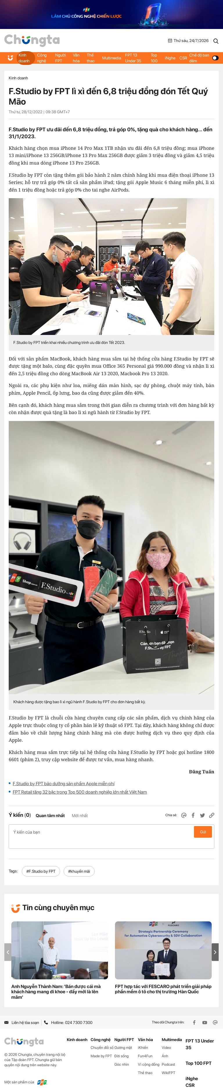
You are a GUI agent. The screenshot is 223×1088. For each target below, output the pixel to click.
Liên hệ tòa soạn (21, 1013)
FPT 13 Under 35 (133, 58)
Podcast (168, 1055)
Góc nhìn (121, 1055)
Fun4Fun (145, 1047)
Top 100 (154, 58)
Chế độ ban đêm (204, 58)
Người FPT (60, 58)
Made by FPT (101, 1047)
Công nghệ (41, 58)
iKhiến (143, 1038)
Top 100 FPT (199, 1054)
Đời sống (121, 1047)
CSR (183, 58)
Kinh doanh (24, 58)
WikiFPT (168, 1063)
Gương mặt (123, 1038)
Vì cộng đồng (148, 1055)
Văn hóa (76, 58)
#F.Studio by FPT (40, 862)
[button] (215, 943)
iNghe (170, 58)
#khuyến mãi (79, 862)
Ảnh (165, 1047)
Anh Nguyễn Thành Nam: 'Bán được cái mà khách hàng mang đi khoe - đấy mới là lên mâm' (56, 982)
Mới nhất (80, 815)
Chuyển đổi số (102, 1038)
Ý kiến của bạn (111, 832)
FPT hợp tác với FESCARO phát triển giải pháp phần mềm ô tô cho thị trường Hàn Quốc (163, 979)
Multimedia (111, 58)
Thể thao (91, 58)
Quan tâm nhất (50, 815)
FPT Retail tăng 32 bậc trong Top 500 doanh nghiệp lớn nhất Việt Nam (80, 792)
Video (166, 1038)
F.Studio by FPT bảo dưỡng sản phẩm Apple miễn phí (63, 783)
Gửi (203, 832)
